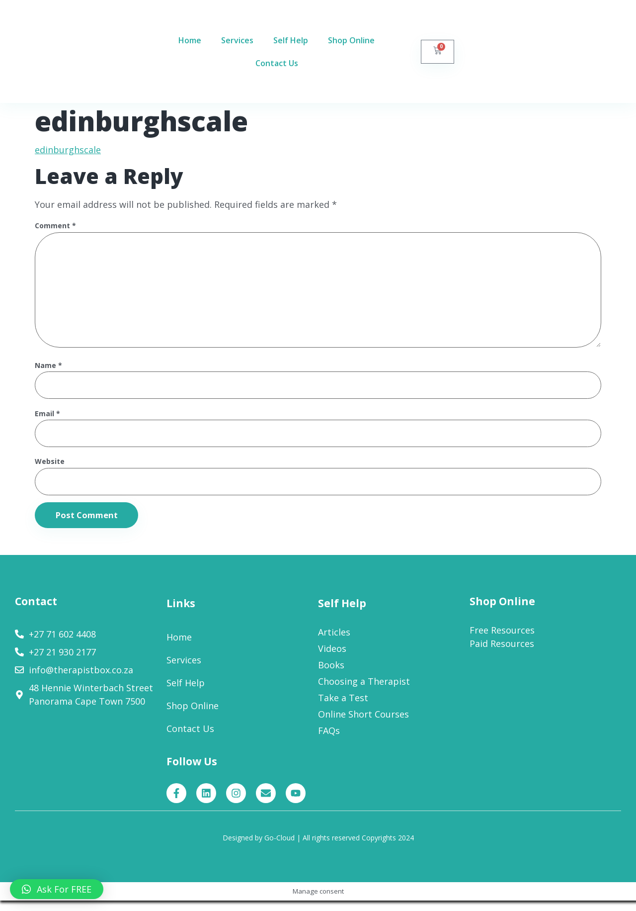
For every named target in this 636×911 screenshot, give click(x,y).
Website (50, 470)
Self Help (290, 40)
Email (47, 421)
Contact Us (276, 63)
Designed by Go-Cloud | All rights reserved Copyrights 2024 (318, 848)
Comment (55, 226)
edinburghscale (68, 150)
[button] (56, 889)
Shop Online (351, 40)
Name (48, 372)
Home (189, 40)
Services (237, 40)
